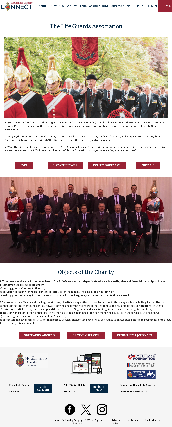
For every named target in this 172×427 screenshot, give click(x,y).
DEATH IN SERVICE (86, 335)
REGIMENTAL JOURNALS (134, 335)
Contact (117, 6)
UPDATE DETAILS (65, 165)
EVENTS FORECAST (106, 165)
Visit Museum (43, 388)
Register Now (98, 388)
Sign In (152, 6)
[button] (43, 6)
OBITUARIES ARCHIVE (39, 335)
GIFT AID (148, 165)
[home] (16, 6)
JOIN (24, 165)
